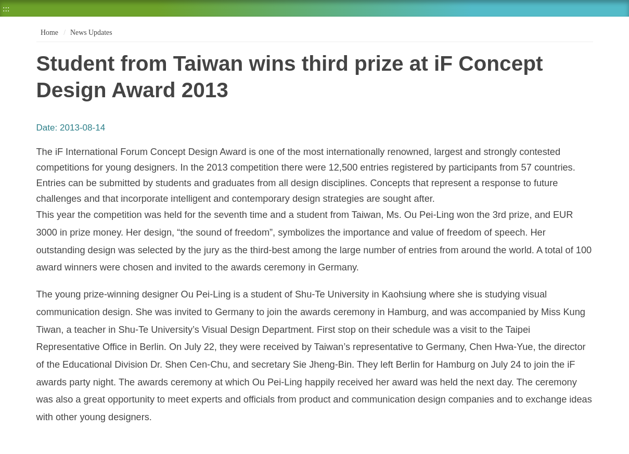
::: (6, 8)
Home (48, 32)
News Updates (91, 32)
